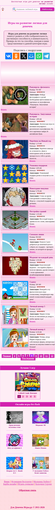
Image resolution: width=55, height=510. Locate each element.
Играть (4, 110)
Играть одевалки (26, 484)
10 (41, 356)
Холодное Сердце (43, 484)
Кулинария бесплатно (21, 481)
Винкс (7, 481)
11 (46, 356)
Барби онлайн (9, 484)
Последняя (28, 358)
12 (52, 356)
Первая (7, 356)
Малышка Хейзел (41, 481)
